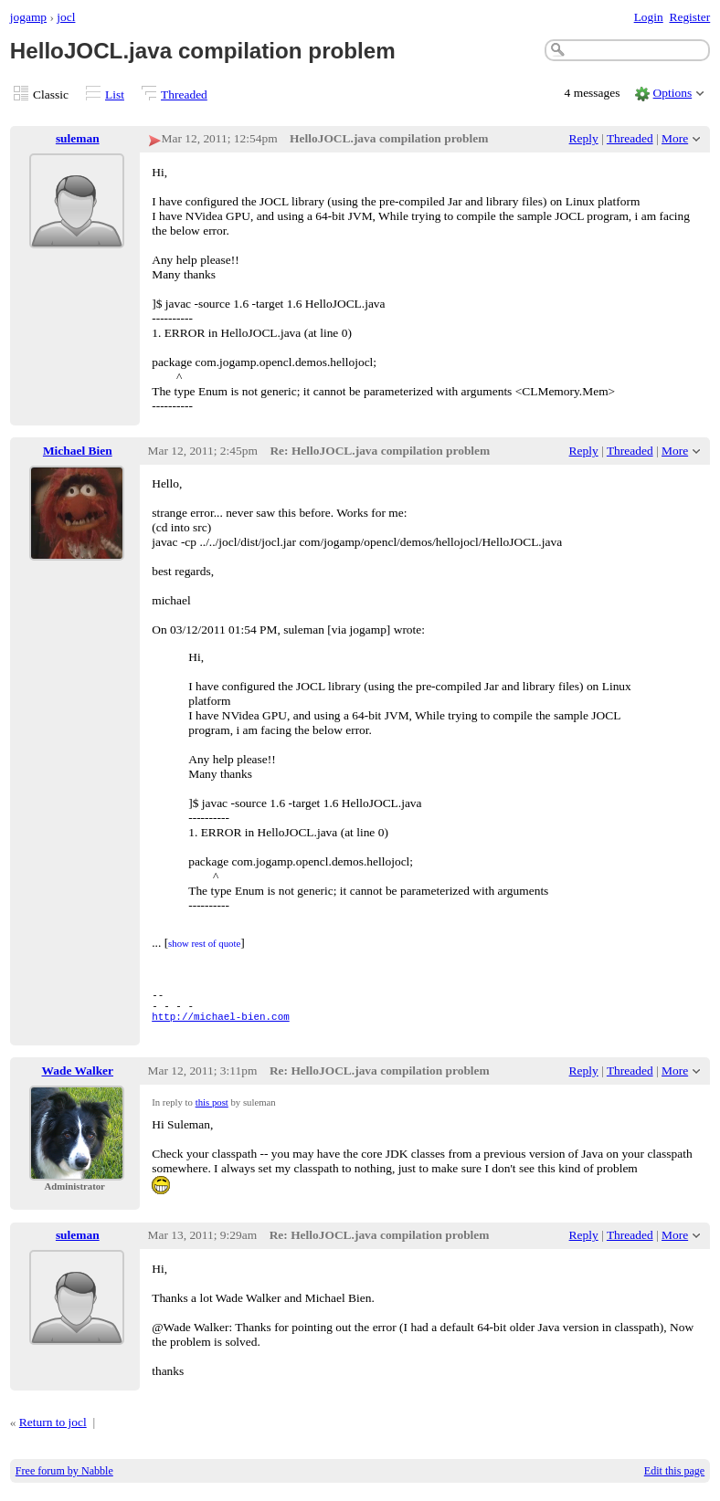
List (114, 94)
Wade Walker (78, 1079)
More (675, 138)
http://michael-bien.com (221, 1024)
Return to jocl (53, 1430)
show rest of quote (204, 943)
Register (689, 17)
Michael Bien (77, 450)
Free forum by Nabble (64, 1479)
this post (212, 1110)
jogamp (28, 17)
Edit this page (674, 1479)
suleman (78, 138)
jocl (66, 17)
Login (648, 17)
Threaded (184, 94)
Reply (583, 138)
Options (673, 93)
